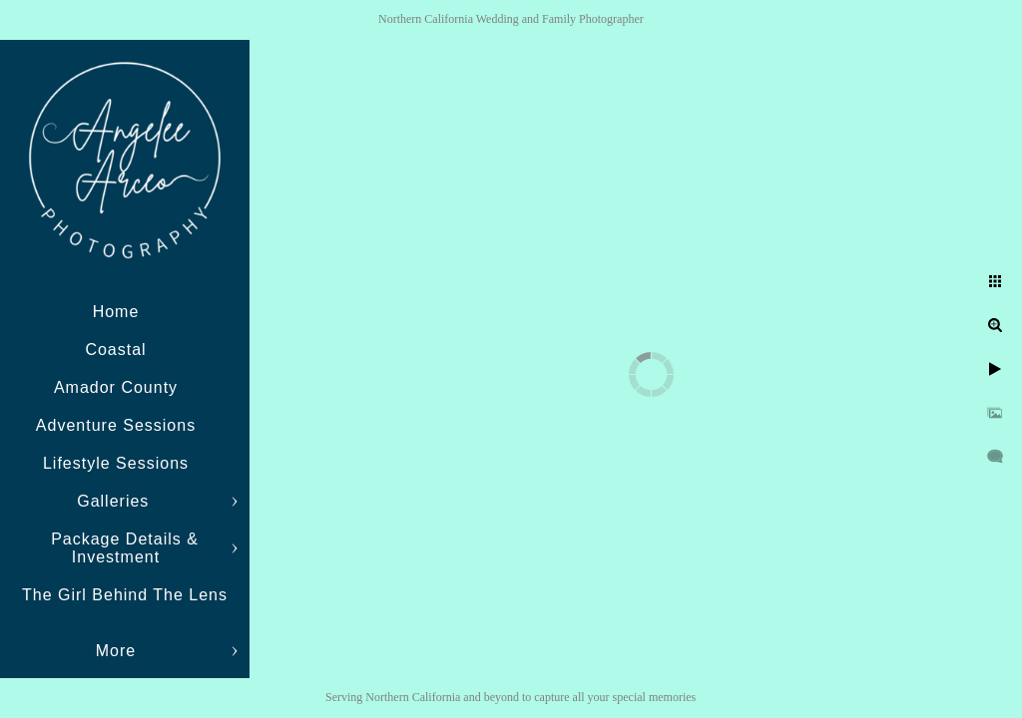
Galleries (116, 501)
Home (116, 311)
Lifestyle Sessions (116, 463)
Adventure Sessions (116, 425)
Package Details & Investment (125, 548)
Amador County (116, 387)
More (116, 650)
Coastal (115, 349)
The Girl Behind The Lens (125, 594)
